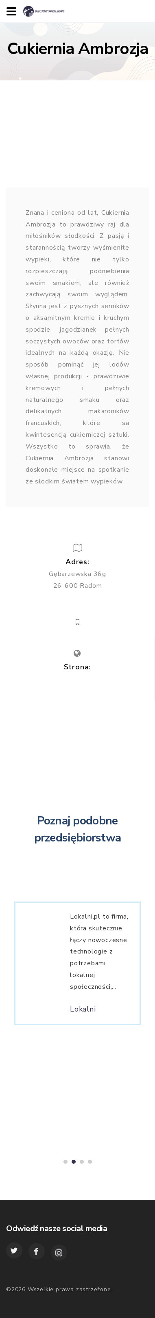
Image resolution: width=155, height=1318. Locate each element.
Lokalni (83, 1012)
